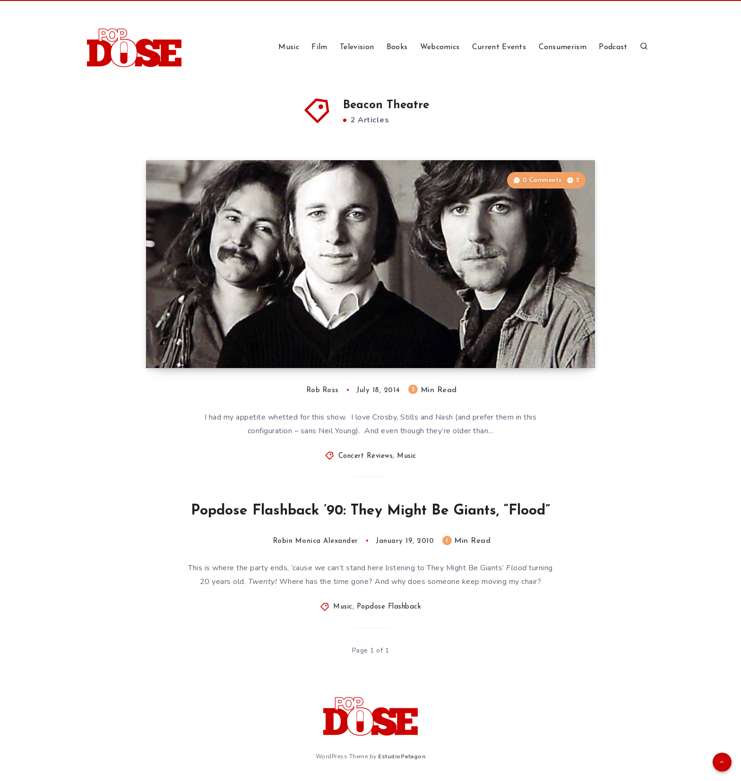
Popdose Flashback (389, 606)
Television (357, 47)
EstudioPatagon (401, 756)
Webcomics (440, 47)
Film (319, 47)
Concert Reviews (365, 456)
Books (397, 47)
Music (288, 47)
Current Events (499, 47)
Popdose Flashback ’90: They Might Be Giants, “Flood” (370, 511)
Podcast (613, 47)
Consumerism (562, 47)
